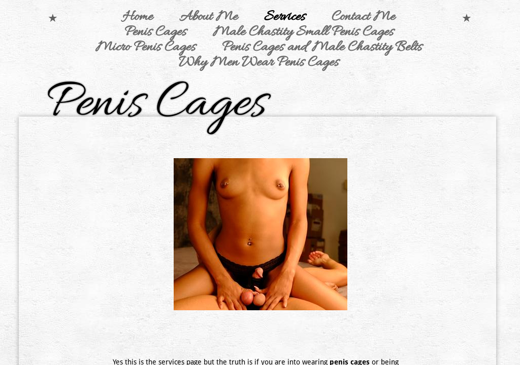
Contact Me (363, 17)
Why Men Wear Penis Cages (259, 62)
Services (284, 17)
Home (137, 17)
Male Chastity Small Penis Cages (303, 32)
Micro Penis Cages (145, 47)
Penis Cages (155, 32)
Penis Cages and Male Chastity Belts (322, 47)
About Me (208, 17)
